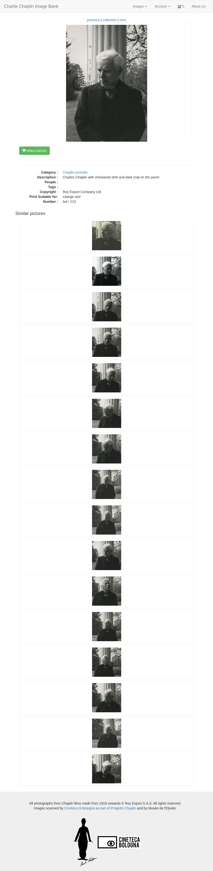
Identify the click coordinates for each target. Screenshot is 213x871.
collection (110, 20)
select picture (34, 151)
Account (162, 6)
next (122, 20)
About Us (198, 6)
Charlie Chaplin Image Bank (31, 6)
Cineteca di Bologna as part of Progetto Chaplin (100, 808)
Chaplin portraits (75, 172)
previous (93, 20)
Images (140, 6)
